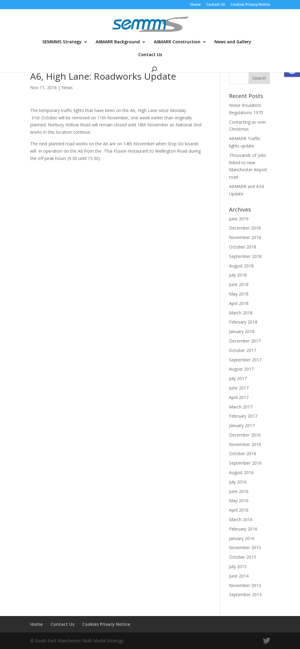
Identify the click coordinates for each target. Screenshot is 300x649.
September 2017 (245, 360)
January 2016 (242, 538)
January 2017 (242, 425)
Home (195, 5)
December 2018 (245, 228)
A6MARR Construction (177, 42)
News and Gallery (232, 42)
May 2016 (239, 500)
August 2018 (241, 266)
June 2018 (239, 284)
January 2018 (242, 331)
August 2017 (241, 369)
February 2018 (243, 322)
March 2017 (240, 407)
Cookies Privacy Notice (250, 5)
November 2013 (245, 585)
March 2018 (240, 313)
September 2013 (245, 594)
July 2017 (238, 378)
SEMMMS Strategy (62, 42)
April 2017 (239, 397)
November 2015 (245, 547)
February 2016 (243, 529)
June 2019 (239, 219)
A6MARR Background (118, 42)
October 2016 (242, 453)
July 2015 (238, 566)
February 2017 (243, 416)
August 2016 (241, 472)
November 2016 (245, 444)
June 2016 (239, 491)
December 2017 (245, 341)
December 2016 (245, 435)
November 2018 (245, 237)
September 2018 (245, 256)
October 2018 (242, 247)
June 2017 (239, 388)
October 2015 (242, 557)
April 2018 (239, 303)
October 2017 (242, 350)
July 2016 (238, 482)
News (67, 87)
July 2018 (238, 275)
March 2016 (240, 519)
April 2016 (239, 510)
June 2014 (239, 576)
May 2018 (239, 294)
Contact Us (215, 5)
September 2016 (245, 463)
